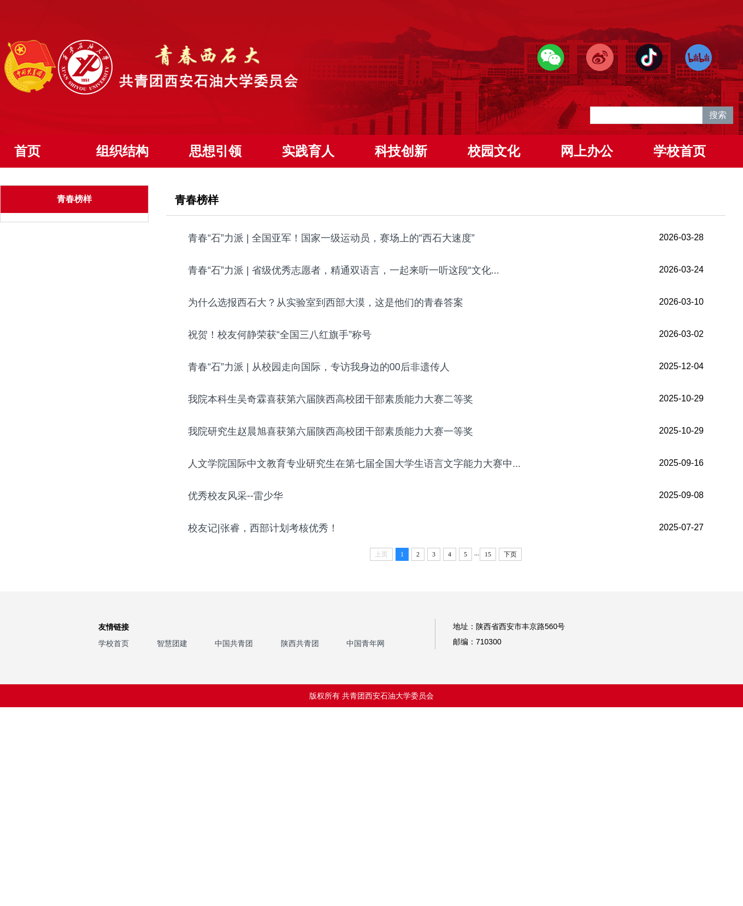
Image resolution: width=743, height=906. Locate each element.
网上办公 (587, 151)
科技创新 (401, 151)
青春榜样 (74, 199)
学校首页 (679, 151)
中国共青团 (234, 643)
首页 (27, 151)
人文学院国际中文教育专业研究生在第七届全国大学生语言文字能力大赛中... (354, 463)
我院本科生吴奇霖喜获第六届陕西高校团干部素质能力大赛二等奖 (330, 399)
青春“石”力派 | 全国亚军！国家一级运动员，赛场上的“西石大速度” (331, 238)
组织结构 (122, 151)
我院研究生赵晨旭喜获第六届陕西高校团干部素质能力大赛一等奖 (330, 431)
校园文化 (494, 151)
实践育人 (308, 151)
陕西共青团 (300, 643)
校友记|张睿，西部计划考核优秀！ (263, 528)
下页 (510, 554)
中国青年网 (365, 643)
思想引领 (215, 151)
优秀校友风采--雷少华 (235, 495)
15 (488, 554)
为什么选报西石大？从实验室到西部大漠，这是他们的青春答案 (325, 302)
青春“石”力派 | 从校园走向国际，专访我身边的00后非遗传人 (319, 367)
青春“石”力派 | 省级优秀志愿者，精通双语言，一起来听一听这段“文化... (343, 270)
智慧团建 (172, 643)
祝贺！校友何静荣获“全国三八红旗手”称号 (279, 334)
